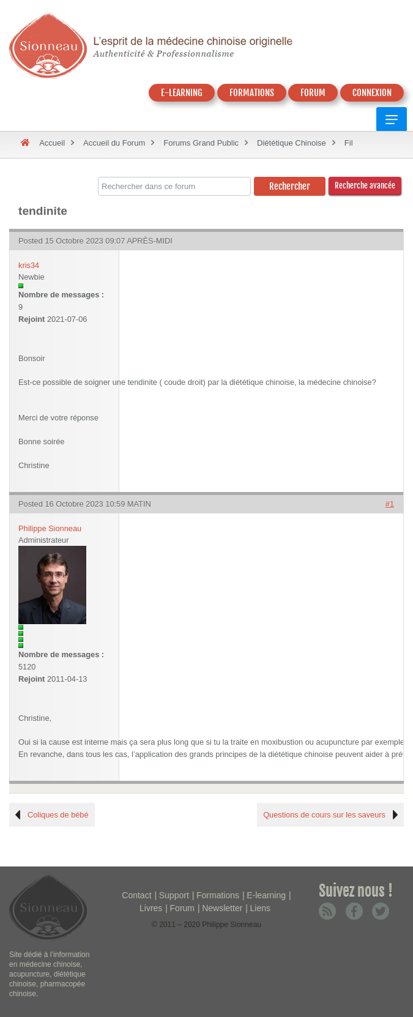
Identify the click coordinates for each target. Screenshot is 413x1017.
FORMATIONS (251, 93)
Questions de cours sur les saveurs (324, 814)
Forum (182, 908)
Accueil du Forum (114, 142)
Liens (260, 908)
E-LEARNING (182, 93)
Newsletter (222, 908)
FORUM (313, 93)
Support (174, 895)
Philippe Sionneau (49, 528)
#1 (389, 504)
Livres (151, 908)
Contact (136, 895)
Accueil (52, 142)
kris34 (28, 265)
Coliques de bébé (58, 814)
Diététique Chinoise (291, 142)
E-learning (266, 895)
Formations (217, 895)
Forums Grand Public (201, 142)
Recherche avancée (365, 185)
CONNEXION (372, 93)
